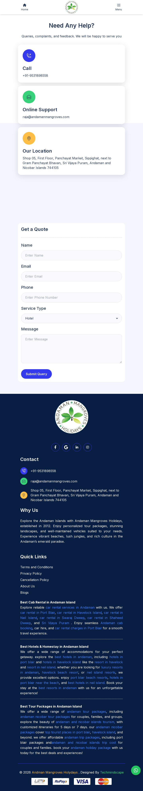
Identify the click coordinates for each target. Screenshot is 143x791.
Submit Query (36, 374)
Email (26, 266)
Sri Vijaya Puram (56, 623)
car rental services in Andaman (70, 607)
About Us (27, 586)
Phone (27, 287)
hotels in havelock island (62, 662)
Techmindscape (111, 772)
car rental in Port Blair (37, 613)
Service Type (33, 308)
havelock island (103, 732)
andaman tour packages (86, 712)
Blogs (24, 592)
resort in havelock (109, 662)
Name (26, 245)
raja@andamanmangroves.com (54, 481)
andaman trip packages (82, 737)
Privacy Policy (31, 573)
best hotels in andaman (73, 657)
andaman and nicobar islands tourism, (85, 722)
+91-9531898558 (43, 471)
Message (29, 329)
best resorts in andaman (58, 688)
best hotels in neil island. (87, 683)
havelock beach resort (60, 672)
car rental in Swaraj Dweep (62, 618)
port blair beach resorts (89, 678)
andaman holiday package (90, 748)
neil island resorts (101, 672)
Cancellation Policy (34, 580)
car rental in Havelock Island (79, 613)
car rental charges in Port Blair (78, 628)
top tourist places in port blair (67, 732)
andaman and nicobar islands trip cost (83, 743)
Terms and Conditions (36, 567)
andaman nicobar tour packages (45, 717)
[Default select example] (71, 318)
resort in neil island (41, 667)
